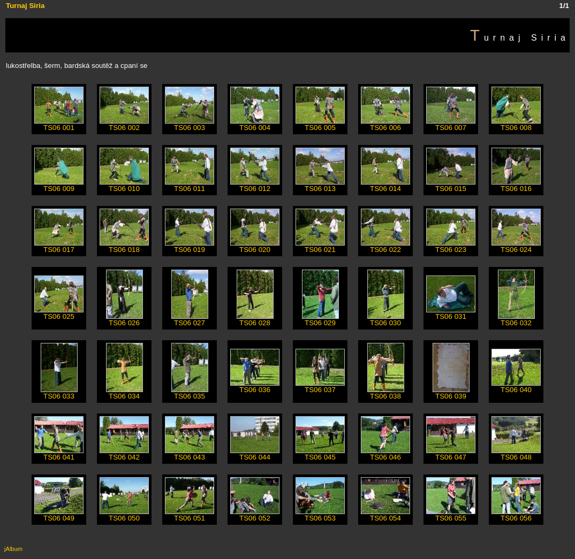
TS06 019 (189, 246)
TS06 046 (385, 454)
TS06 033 (59, 393)
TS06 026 (124, 319)
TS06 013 (320, 185)
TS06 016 (516, 185)
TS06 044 (254, 454)
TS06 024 (516, 246)
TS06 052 (254, 515)
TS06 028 (255, 319)
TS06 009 (59, 185)
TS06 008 (516, 124)
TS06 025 (59, 313)
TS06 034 (124, 393)
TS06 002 (124, 124)
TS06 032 (516, 319)
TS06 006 (385, 124)
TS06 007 (450, 124)
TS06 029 (320, 319)
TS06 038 (385, 393)
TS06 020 (254, 246)
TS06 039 (451, 393)
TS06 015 (450, 185)
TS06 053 (320, 515)
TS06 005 (320, 124)
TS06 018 (124, 246)
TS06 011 (189, 185)
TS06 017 (59, 246)
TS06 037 (320, 386)
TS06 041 (59, 454)
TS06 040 (516, 386)
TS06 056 (516, 515)
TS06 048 (516, 454)
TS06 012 (254, 185)
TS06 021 (320, 246)
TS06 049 (59, 515)
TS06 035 (189, 393)
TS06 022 (385, 246)
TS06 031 (450, 313)
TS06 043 (189, 454)
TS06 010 (124, 185)
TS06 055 (450, 515)
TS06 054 (385, 515)
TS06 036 (254, 386)
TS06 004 (254, 124)
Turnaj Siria (25, 6)
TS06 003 (189, 124)
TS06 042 (124, 454)
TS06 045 (320, 454)
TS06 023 (450, 246)
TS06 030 (385, 319)
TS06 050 (124, 515)
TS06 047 (450, 454)
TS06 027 (189, 319)
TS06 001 (59, 124)
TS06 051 (189, 515)
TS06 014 (385, 185)
